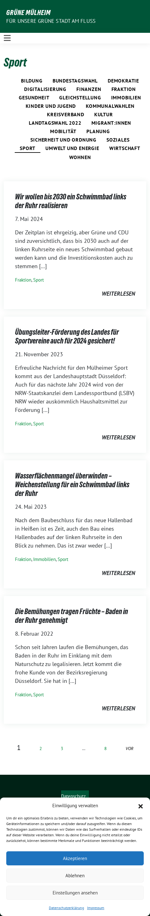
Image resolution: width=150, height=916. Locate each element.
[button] (140, 806)
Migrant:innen (111, 123)
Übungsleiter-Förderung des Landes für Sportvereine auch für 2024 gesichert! (67, 336)
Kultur (103, 114)
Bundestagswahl (75, 81)
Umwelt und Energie (72, 148)
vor (129, 748)
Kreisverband (65, 114)
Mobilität (63, 131)
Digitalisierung (45, 89)
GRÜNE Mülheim (28, 12)
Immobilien (126, 97)
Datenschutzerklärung (66, 907)
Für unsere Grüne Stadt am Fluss (51, 21)
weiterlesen (118, 293)
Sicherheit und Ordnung (63, 140)
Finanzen (88, 89)
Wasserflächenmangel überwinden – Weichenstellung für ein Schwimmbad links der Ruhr (72, 484)
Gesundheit (34, 97)
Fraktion (123, 89)
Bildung (32, 81)
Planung (98, 131)
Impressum (95, 907)
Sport (27, 148)
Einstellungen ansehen (75, 893)
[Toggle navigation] (7, 38)
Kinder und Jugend (51, 106)
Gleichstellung (80, 97)
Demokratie (123, 81)
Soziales (117, 140)
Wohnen (80, 157)
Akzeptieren (75, 858)
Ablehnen (75, 875)
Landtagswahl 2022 (55, 123)
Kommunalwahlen (110, 106)
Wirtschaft (124, 148)
